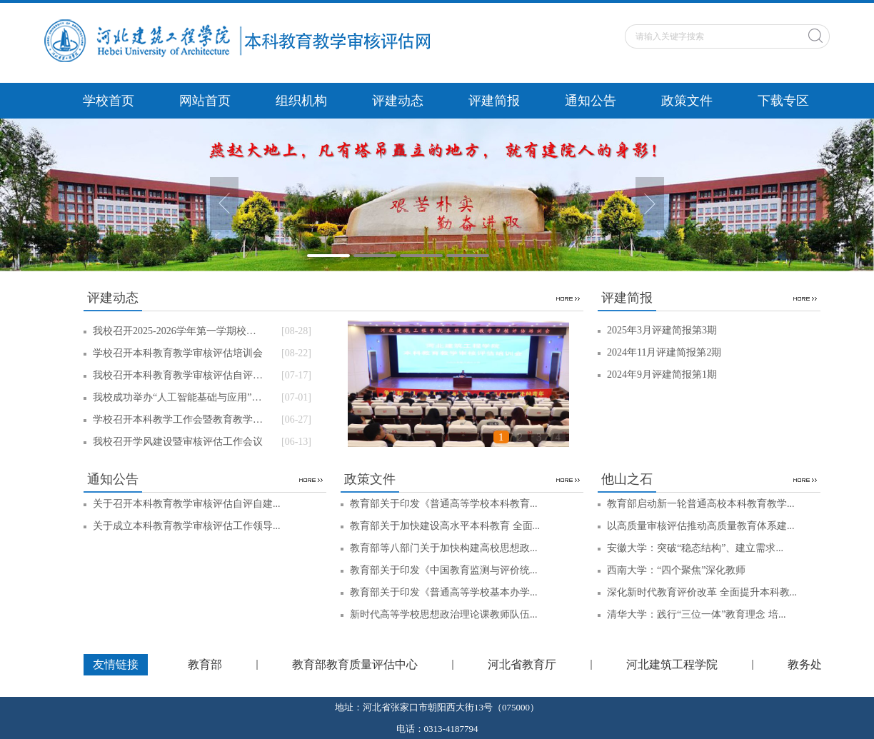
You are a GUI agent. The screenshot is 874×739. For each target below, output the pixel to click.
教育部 (205, 665)
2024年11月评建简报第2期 (664, 352)
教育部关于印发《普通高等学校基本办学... (444, 592)
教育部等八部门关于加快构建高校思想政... (444, 548)
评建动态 (397, 101)
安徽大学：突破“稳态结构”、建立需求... (695, 548)
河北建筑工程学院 (672, 665)
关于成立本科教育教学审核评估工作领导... (187, 526)
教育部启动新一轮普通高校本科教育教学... (701, 503)
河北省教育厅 (522, 665)
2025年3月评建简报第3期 (662, 330)
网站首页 (205, 101)
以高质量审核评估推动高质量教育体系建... (701, 526)
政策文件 (687, 101)
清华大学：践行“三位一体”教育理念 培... (696, 614)
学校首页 (108, 101)
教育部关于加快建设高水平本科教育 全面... (445, 526)
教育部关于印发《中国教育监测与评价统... (444, 570)
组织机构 (301, 101)
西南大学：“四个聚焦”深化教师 (676, 570)
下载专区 (783, 101)
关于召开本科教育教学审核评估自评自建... (187, 503)
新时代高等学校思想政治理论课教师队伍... (444, 614)
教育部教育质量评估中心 (355, 665)
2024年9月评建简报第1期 (662, 374)
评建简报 (494, 101)
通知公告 (590, 101)
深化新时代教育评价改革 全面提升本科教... (702, 592)
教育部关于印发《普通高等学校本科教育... (444, 503)
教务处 (805, 665)
